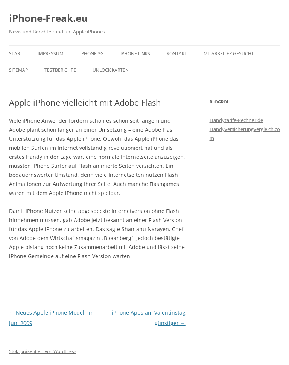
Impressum (51, 53)
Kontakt (177, 53)
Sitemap (18, 70)
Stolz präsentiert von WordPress (42, 351)
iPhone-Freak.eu (48, 18)
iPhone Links (135, 53)
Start (16, 53)
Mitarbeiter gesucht (229, 53)
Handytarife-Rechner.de (236, 120)
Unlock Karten (111, 70)
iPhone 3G (92, 53)
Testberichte (60, 70)
